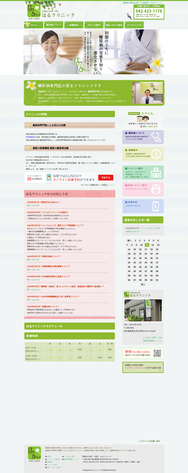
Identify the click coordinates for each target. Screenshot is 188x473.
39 (135, 267)
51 (135, 275)
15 (135, 249)
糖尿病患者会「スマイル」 (143, 120)
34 (140, 262)
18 (151, 249)
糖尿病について (143, 137)
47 (146, 271)
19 (157, 249)
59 (146, 280)
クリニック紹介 (94, 25)
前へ (129, 240)
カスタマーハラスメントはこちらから (143, 367)
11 (147, 245)
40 (140, 267)
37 (157, 262)
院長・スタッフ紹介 (114, 25)
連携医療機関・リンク (152, 341)
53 (146, 275)
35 (146, 262)
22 (140, 254)
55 (157, 275)
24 (151, 254)
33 (135, 262)
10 (141, 245)
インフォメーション (134, 25)
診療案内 (74, 25)
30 (151, 258)
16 (140, 249)
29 (146, 258)
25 (157, 254)
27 (135, 258)
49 (157, 271)
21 (135, 254)
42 (151, 267)
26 (129, 258)
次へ (143, 284)
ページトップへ (149, 441)
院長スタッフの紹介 (143, 189)
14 (129, 249)
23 (146, 254)
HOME (34, 25)
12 (153, 245)
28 (140, 258)
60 (151, 280)
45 (135, 271)
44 (129, 271)
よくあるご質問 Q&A (152, 337)
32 (129, 262)
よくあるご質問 (69, 456)
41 (146, 267)
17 (146, 249)
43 (157, 267)
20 (129, 254)
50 (129, 275)
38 (129, 267)
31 (157, 258)
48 (151, 271)
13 (158, 245)
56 (129, 280)
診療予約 (143, 206)
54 (151, 275)
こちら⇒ (111, 185)
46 (140, 271)
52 (140, 275)
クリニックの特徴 (54, 25)
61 (157, 280)
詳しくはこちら (33, 280)
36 (151, 262)
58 (140, 280)
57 (135, 280)
